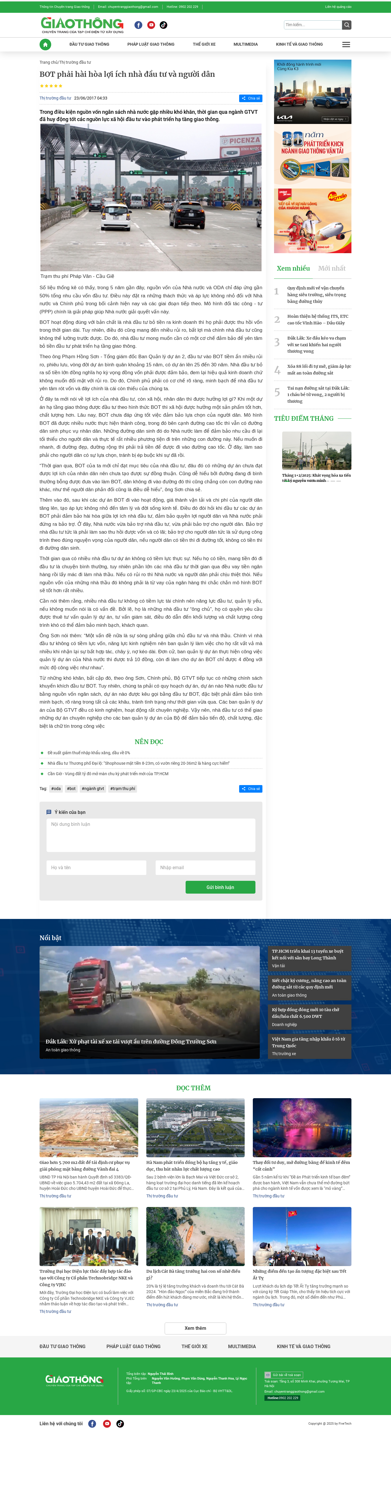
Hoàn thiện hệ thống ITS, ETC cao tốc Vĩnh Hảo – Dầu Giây (317, 320)
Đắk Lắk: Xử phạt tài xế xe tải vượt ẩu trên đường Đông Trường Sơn (131, 1042)
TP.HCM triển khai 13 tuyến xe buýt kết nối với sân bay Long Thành (308, 955)
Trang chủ (49, 62)
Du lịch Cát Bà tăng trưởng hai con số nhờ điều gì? (193, 1275)
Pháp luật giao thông (133, 1346)
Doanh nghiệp (284, 1024)
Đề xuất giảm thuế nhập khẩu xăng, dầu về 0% (89, 752)
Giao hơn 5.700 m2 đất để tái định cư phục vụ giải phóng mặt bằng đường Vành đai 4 (85, 1166)
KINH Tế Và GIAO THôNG (299, 44)
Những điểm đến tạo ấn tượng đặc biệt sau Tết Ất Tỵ (299, 1275)
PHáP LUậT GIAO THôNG (151, 44)
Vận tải (278, 965)
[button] (287, 481)
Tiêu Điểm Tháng (304, 419)
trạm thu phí (124, 788)
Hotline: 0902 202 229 (182, 7)
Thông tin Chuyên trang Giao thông (65, 7)
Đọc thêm (193, 1088)
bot (73, 788)
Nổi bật (51, 938)
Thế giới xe (194, 1346)
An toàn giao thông (63, 1050)
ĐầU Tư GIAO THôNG (89, 44)
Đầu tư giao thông (63, 1346)
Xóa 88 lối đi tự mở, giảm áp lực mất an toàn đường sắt (319, 370)
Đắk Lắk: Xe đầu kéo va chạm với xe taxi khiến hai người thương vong (316, 345)
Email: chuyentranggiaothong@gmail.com (128, 7)
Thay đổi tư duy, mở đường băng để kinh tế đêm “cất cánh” (301, 1166)
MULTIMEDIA (246, 44)
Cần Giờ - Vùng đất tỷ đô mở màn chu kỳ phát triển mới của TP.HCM (108, 773)
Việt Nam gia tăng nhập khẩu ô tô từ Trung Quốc (308, 1042)
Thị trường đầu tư (75, 62)
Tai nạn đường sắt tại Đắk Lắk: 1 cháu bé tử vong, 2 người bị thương (318, 395)
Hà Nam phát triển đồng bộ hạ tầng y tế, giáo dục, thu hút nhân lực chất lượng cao (192, 1166)
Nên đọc (149, 742)
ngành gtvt (94, 788)
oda (57, 788)
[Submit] (346, 25)
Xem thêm (195, 1328)
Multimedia (242, 1346)
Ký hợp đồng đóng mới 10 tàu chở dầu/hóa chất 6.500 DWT (305, 1013)
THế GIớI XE (204, 44)
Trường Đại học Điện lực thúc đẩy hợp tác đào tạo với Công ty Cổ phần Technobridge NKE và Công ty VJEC (86, 1278)
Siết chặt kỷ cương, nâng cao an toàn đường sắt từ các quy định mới (309, 984)
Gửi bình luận (220, 887)
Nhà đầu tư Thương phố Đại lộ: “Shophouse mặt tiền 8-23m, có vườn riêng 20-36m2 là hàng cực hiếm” (139, 763)
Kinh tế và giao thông (303, 1346)
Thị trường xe (284, 1053)
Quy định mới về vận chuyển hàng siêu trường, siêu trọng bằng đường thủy (316, 294)
